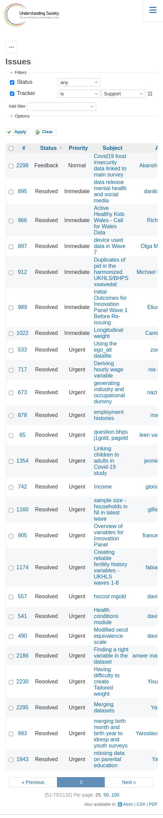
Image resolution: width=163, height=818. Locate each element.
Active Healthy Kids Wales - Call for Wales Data (109, 220)
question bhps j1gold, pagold (111, 435)
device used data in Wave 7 (109, 246)
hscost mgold (110, 596)
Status (23, 82)
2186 (22, 656)
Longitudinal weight (108, 333)
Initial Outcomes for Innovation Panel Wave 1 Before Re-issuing (111, 307)
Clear (47, 131)
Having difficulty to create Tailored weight (106, 681)
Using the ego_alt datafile (105, 350)
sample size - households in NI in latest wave (111, 509)
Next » (129, 782)
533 (22, 350)
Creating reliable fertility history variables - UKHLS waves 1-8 (110, 567)
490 (22, 636)
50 (106, 795)
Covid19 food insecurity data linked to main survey (110, 165)
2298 (22, 165)
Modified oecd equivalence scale (111, 636)
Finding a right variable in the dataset (111, 656)
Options (22, 116)
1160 (22, 509)
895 (22, 191)
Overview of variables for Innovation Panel (108, 535)
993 (22, 733)
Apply (20, 131)
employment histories (108, 415)
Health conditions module (106, 616)
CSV (141, 804)
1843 (22, 759)
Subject (112, 148)
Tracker (25, 93)
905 (22, 535)
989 (22, 307)
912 (22, 272)
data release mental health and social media (110, 191)
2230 (22, 681)
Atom (128, 804)
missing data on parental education (109, 759)
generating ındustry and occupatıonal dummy (109, 392)
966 (22, 220)
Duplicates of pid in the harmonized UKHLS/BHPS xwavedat (111, 272)
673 (22, 392)
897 (22, 246)
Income (103, 487)
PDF (153, 804)
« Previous (33, 782)
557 (22, 596)
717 (22, 369)
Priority (78, 148)
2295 (22, 707)
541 (22, 616)
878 (22, 415)
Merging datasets (104, 707)
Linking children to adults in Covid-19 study (106, 461)
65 (22, 435)
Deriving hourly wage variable (108, 369)
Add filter (17, 106)
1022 (22, 333)
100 (115, 795)
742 (22, 487)
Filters (20, 72)
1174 (22, 567)
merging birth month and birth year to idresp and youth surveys (111, 733)
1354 (22, 461)
